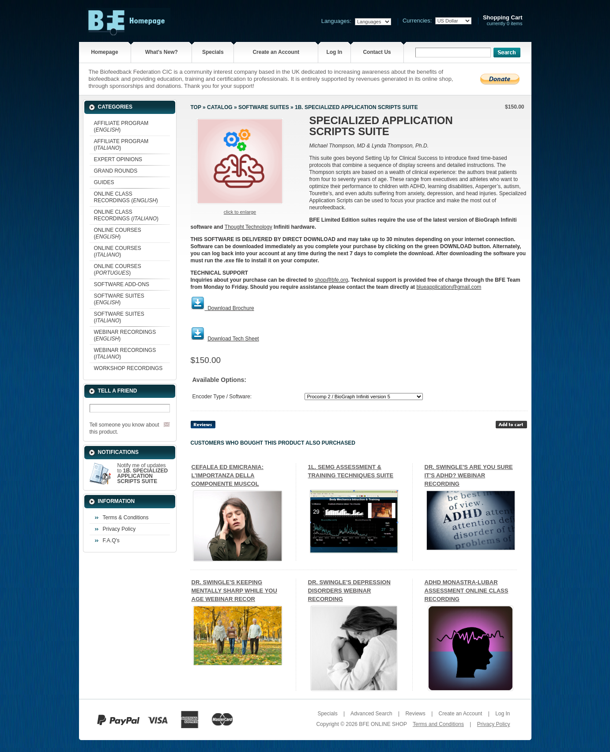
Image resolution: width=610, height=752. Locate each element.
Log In (334, 52)
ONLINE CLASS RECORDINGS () (126, 197)
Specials (213, 52)
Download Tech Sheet (233, 339)
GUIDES (104, 182)
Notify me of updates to (142, 473)
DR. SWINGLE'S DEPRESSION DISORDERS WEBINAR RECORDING (349, 590)
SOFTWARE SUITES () (119, 299)
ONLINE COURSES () (117, 233)
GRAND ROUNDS (116, 171)
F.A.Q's (111, 540)
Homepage (104, 52)
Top (196, 107)
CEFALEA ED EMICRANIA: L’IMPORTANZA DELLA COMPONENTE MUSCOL (228, 475)
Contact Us (377, 52)
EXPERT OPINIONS (118, 159)
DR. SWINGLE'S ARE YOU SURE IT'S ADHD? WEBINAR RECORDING (469, 475)
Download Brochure (230, 308)
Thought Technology (248, 227)
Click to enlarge (240, 212)
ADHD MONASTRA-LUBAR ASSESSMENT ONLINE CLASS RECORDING (466, 590)
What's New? (161, 52)
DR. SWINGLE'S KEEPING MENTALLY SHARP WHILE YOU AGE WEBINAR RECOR (234, 590)
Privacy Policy (119, 529)
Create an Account (275, 52)
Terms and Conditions (438, 724)
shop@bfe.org (331, 280)
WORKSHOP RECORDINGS (128, 368)
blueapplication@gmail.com (448, 287)
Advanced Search (371, 713)
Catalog (220, 107)
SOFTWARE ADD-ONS (122, 284)
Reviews (415, 713)
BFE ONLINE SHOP (383, 724)
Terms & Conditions (126, 517)
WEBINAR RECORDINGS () (125, 335)
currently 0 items (503, 20)
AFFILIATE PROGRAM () (121, 126)
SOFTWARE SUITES (263, 107)
